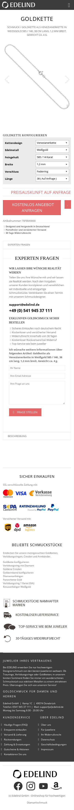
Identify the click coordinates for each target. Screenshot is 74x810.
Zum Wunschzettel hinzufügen (68, 204)
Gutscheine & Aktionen (16, 749)
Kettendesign (13, 143)
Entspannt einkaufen (15, 729)
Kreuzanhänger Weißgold (17, 586)
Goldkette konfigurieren (16, 562)
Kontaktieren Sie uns (15, 754)
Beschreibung (17, 436)
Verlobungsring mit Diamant (18, 565)
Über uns (46, 724)
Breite (9, 164)
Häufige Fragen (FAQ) (16, 724)
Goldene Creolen (12, 569)
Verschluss (12, 171)
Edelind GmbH (20, 795)
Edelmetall (12, 150)
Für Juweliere (48, 729)
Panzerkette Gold (12, 579)
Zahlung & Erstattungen (17, 744)
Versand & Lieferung (15, 734)
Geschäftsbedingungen (54, 744)
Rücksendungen (12, 739)
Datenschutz (48, 739)
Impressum (47, 749)
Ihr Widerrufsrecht (51, 734)
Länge (9, 178)
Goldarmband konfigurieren (18, 572)
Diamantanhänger (13, 576)
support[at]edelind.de (52, 707)
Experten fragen (19, 244)
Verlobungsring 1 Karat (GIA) (18, 583)
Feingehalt (12, 157)
